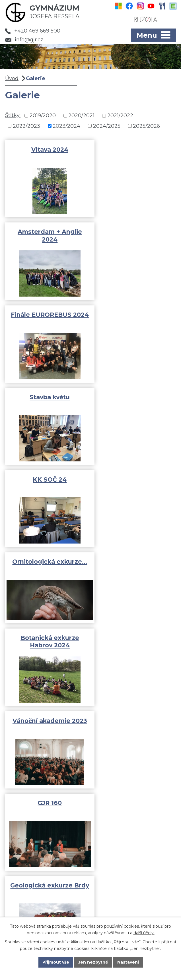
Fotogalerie (28, 862)
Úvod (11, 78)
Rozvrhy (24, 870)
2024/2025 (106, 126)
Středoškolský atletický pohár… (46, 567)
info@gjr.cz (24, 40)
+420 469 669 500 (32, 31)
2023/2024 (66, 126)
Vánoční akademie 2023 (134, 401)
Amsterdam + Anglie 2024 (134, 153)
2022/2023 (26, 126)
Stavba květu (134, 232)
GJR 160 (46, 480)
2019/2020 (43, 115)
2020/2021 (81, 115)
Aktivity (23, 854)
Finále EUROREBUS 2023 (134, 650)
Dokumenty (28, 878)
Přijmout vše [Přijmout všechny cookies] (55, 962)
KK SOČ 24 (46, 315)
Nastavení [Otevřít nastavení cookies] (128, 962)
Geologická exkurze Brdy (134, 484)
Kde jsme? (134, 914)
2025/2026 (146, 126)
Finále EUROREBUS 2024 (46, 236)
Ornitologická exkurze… (134, 319)
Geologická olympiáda (46, 646)
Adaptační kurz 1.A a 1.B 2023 (135, 567)
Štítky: (12, 115)
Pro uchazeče (31, 887)
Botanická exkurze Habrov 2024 (46, 401)
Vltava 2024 (46, 149)
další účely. (144, 932)
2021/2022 (120, 115)
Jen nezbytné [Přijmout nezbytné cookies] (93, 962)
